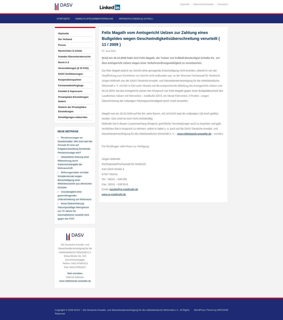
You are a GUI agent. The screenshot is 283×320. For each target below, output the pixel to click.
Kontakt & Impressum (70, 91)
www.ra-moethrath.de (114, 194)
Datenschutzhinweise (203, 4)
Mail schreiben (75, 273)
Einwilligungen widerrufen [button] (72, 117)
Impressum (222, 4)
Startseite (185, 4)
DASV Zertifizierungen (70, 74)
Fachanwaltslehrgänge (70, 85)
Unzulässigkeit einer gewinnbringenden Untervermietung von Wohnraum (75, 195)
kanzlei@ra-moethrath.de (124, 189)
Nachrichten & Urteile (70, 50)
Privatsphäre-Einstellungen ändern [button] (73, 99)
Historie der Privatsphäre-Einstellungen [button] (72, 109)
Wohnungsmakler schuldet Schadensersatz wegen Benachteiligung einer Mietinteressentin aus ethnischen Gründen (75, 180)
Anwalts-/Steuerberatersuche (94, 19)
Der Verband (65, 39)
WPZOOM (222, 310)
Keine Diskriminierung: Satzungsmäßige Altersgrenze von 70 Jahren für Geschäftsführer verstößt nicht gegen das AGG (73, 211)
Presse (62, 45)
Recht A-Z (63, 62)
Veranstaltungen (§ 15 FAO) (136, 19)
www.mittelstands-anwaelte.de (75, 281)
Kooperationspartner (69, 79)
